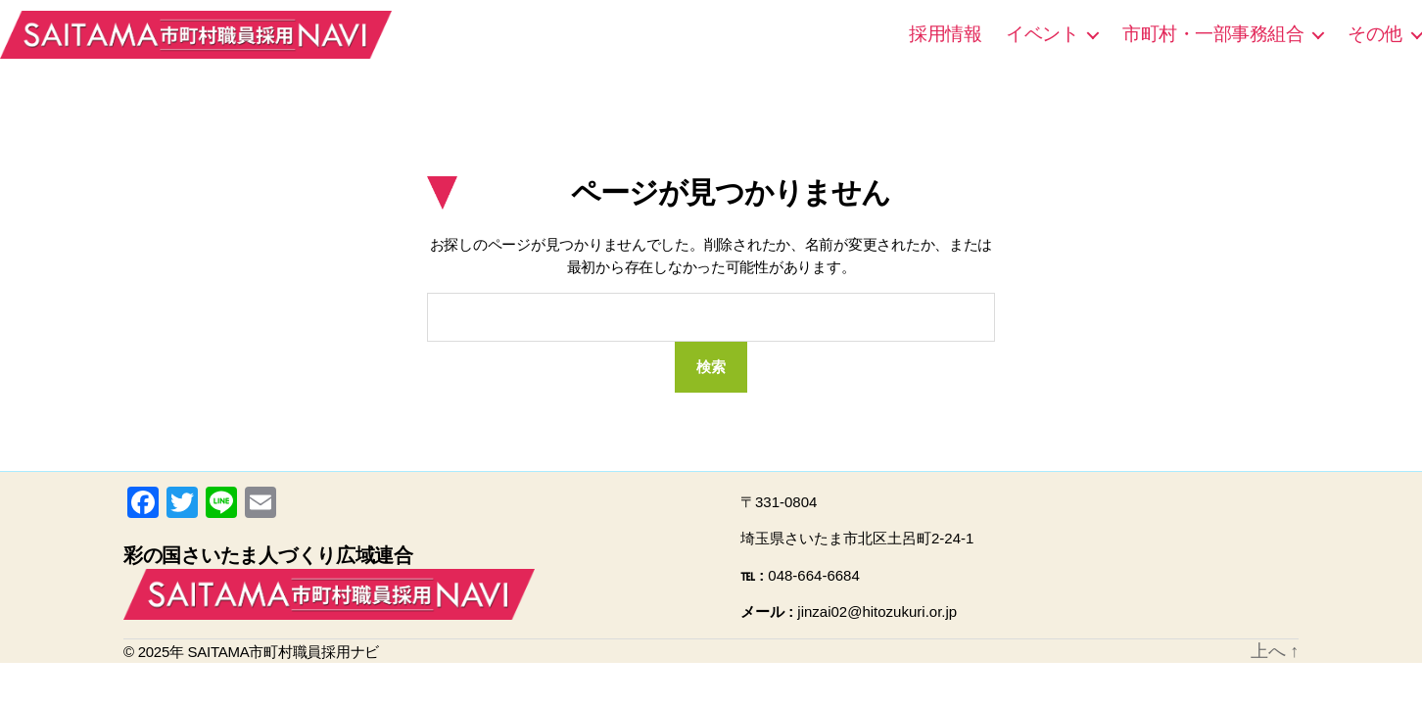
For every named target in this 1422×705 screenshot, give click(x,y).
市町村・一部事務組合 (1213, 34)
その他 (1375, 34)
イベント (1042, 34)
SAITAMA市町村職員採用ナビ (196, 34)
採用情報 (945, 34)
